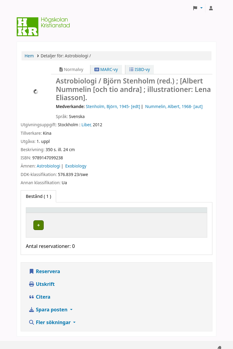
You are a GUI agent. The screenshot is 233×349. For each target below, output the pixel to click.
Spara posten (49, 303)
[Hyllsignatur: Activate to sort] (150, 212)
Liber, (87, 124)
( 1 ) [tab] (38, 196)
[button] (197, 8)
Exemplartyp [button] (42, 213)
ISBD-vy (139, 69)
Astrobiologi (48, 166)
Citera (39, 291)
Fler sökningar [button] (50, 316)
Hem (29, 56)
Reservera (44, 265)
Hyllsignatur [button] (142, 213)
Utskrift (42, 278)
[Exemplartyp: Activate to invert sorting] (51, 212)
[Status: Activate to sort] (191, 212)
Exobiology (75, 166)
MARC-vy (106, 69)
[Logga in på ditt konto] (211, 8)
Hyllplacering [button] (92, 213)
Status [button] (184, 213)
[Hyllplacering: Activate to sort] (100, 212)
